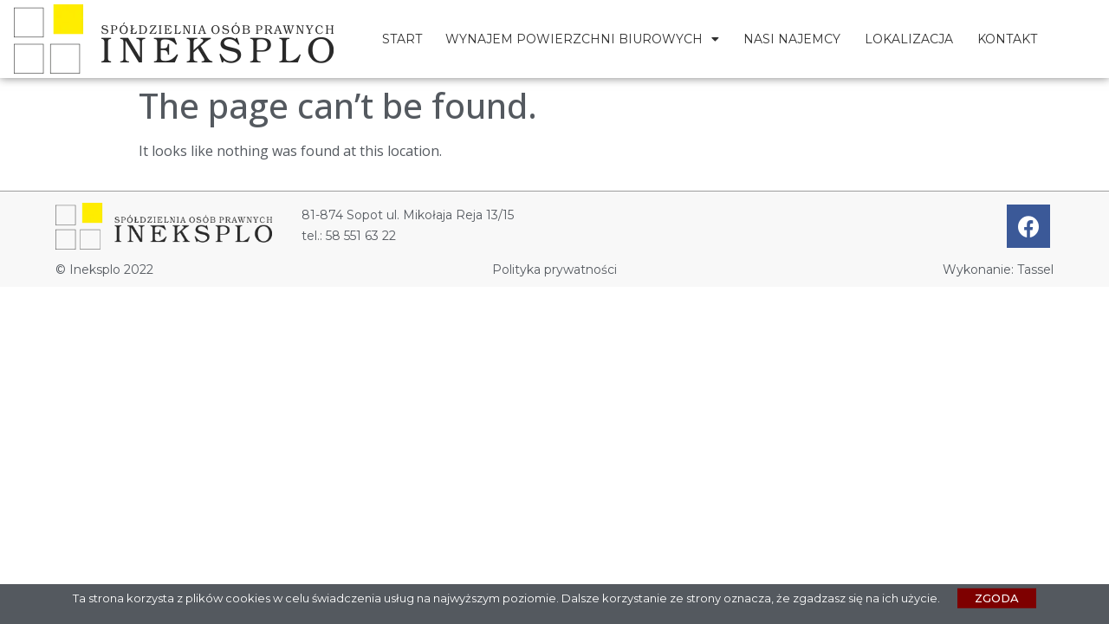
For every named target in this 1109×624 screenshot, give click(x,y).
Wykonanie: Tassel (998, 269)
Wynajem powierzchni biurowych (582, 39)
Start (402, 39)
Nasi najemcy (791, 39)
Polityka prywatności (554, 269)
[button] (996, 600)
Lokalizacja (909, 39)
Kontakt (1007, 39)
